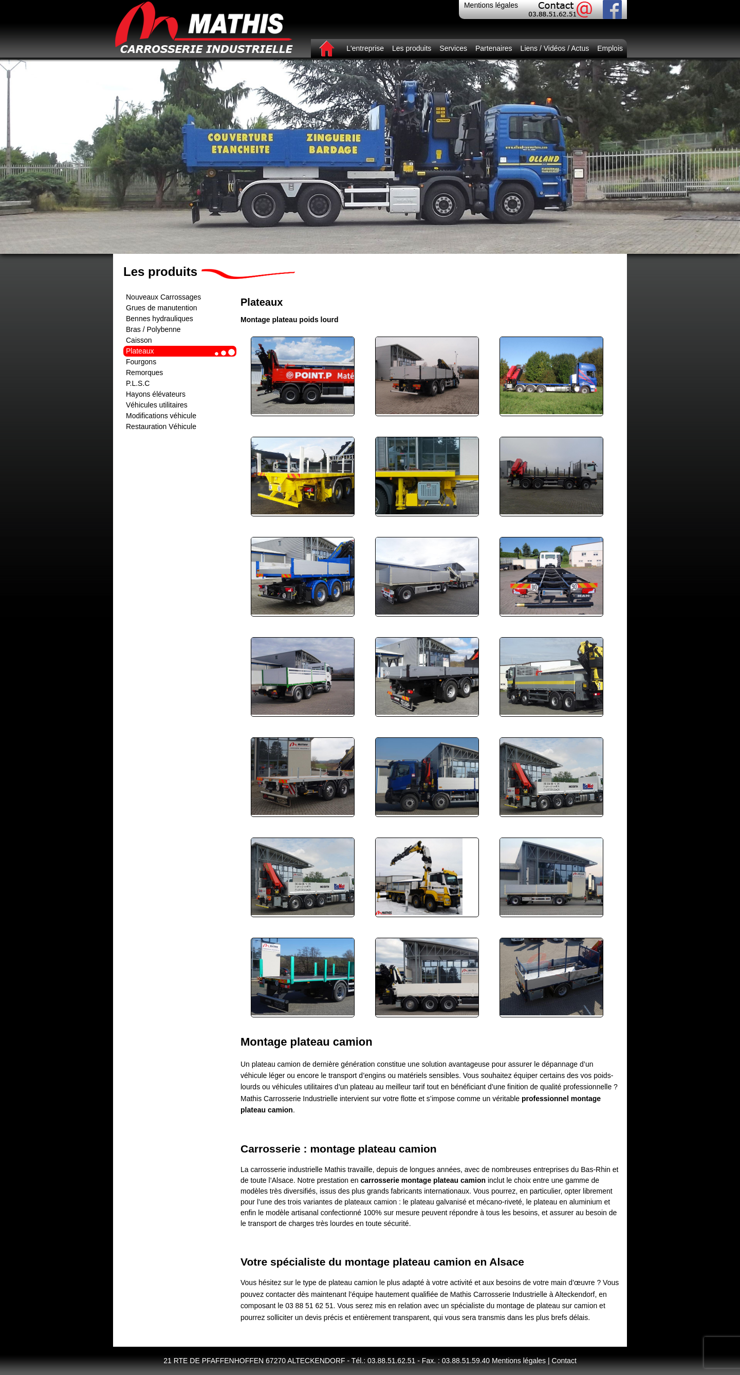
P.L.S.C (138, 383)
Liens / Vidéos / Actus (555, 48)
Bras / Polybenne (153, 329)
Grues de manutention (161, 308)
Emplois (610, 48)
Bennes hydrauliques (159, 318)
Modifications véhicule (161, 416)
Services (453, 48)
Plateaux (140, 351)
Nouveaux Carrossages (163, 297)
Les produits (411, 48)
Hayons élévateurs (156, 394)
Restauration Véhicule (161, 426)
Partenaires (493, 48)
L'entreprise (365, 48)
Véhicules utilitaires (157, 405)
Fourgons (141, 362)
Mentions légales (491, 5)
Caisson (139, 340)
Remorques (144, 372)
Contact (564, 1361)
